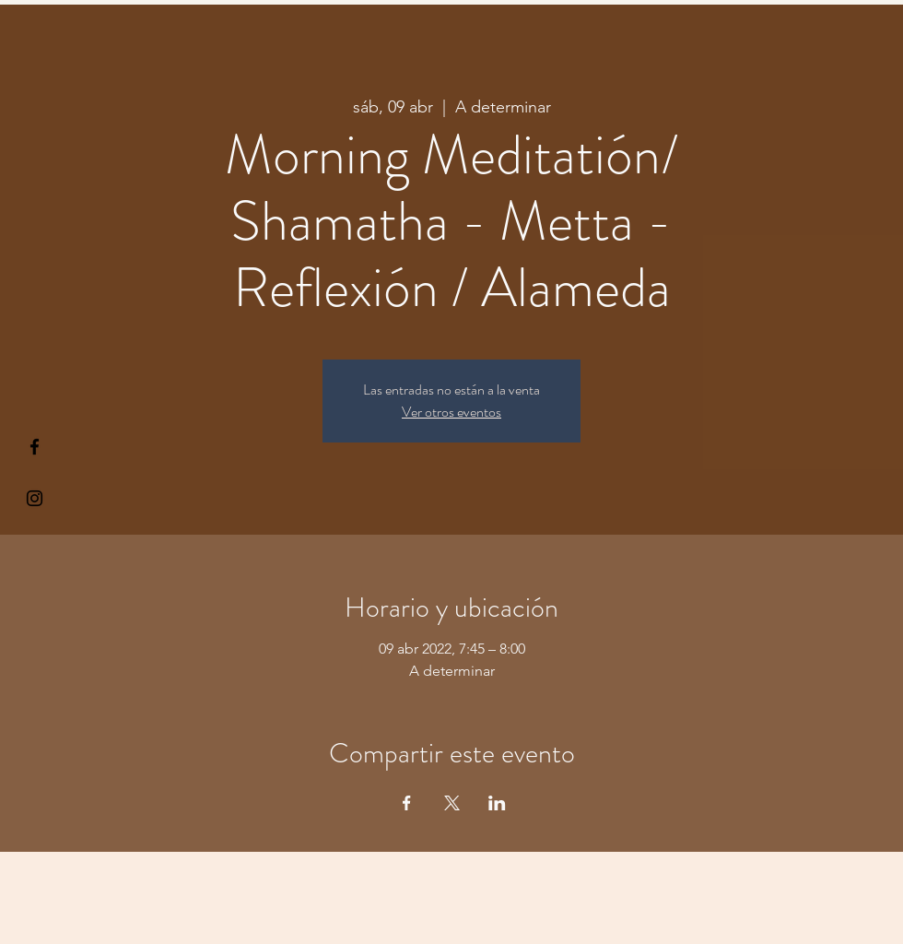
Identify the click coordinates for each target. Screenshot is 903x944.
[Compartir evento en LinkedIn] (497, 803)
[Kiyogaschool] (34, 498)
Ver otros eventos (451, 411)
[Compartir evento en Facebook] (407, 803)
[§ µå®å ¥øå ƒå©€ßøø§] (34, 446)
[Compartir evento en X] (452, 803)
